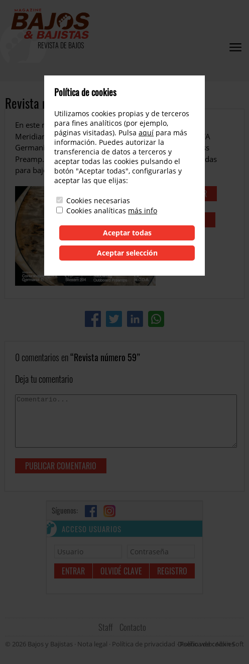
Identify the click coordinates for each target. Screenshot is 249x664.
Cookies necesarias (98, 200)
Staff (105, 627)
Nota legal (92, 643)
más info (142, 210)
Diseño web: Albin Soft (211, 643)
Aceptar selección (127, 253)
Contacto (132, 627)
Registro (172, 571)
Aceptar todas (127, 232)
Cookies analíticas (96, 210)
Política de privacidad (143, 643)
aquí (146, 132)
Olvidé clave (121, 571)
